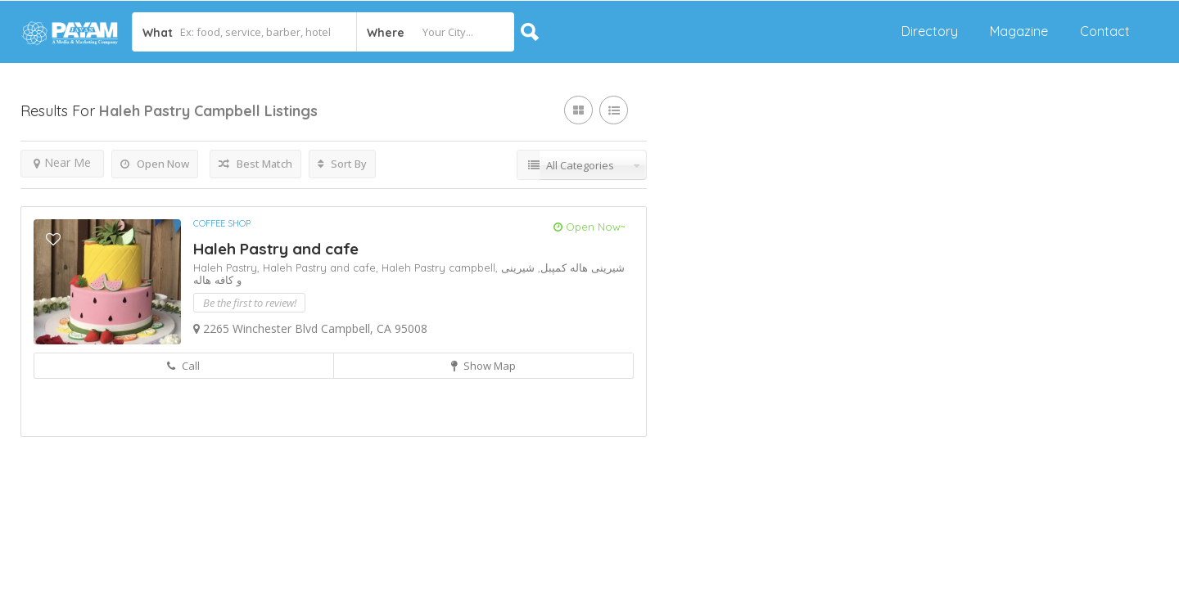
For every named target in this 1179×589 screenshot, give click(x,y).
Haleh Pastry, (228, 267)
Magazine (1019, 31)
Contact (1105, 31)
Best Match (255, 163)
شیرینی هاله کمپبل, (580, 267)
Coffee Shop (222, 223)
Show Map (483, 365)
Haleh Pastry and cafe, (322, 267)
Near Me (62, 162)
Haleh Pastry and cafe (276, 249)
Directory (929, 31)
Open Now (154, 163)
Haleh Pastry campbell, (441, 267)
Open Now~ (589, 226)
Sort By (342, 163)
